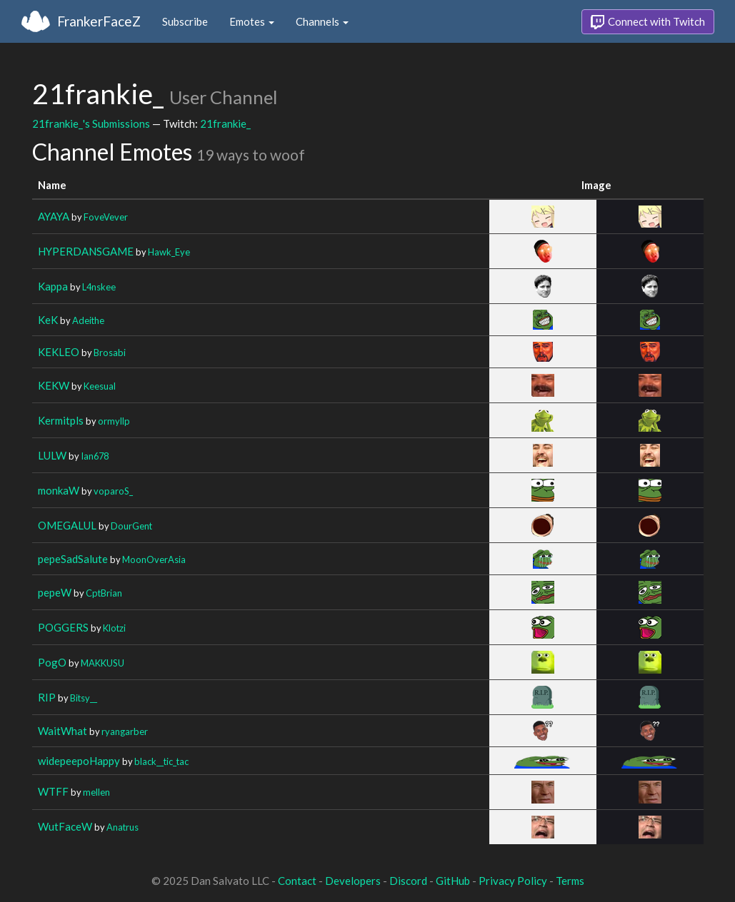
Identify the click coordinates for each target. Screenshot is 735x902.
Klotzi (114, 628)
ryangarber (124, 731)
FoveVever (106, 217)
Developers (353, 880)
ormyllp (114, 421)
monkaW (58, 490)
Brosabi (110, 352)
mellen (96, 792)
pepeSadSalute (73, 558)
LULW (52, 455)
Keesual (100, 386)
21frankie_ (225, 123)
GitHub (453, 880)
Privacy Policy (513, 880)
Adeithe (88, 320)
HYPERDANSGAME (86, 251)
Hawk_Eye (169, 252)
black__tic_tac (161, 761)
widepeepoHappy (79, 760)
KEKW (53, 385)
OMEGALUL (67, 525)
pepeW (54, 592)
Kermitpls (61, 420)
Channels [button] (322, 21)
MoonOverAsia (154, 559)
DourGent (131, 526)
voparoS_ (113, 491)
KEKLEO (58, 351)
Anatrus (122, 827)
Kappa (53, 286)
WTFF (53, 791)
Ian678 (95, 456)
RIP (47, 697)
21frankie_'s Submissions (91, 123)
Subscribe (185, 21)
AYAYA (53, 216)
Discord (408, 880)
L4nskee (99, 287)
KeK (48, 319)
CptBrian (104, 593)
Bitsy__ (83, 698)
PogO (52, 662)
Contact (297, 880)
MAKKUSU (102, 663)
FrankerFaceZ (99, 21)
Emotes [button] (251, 21)
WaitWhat (62, 730)
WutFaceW (65, 826)
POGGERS (63, 627)
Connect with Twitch (648, 22)
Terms (570, 880)
